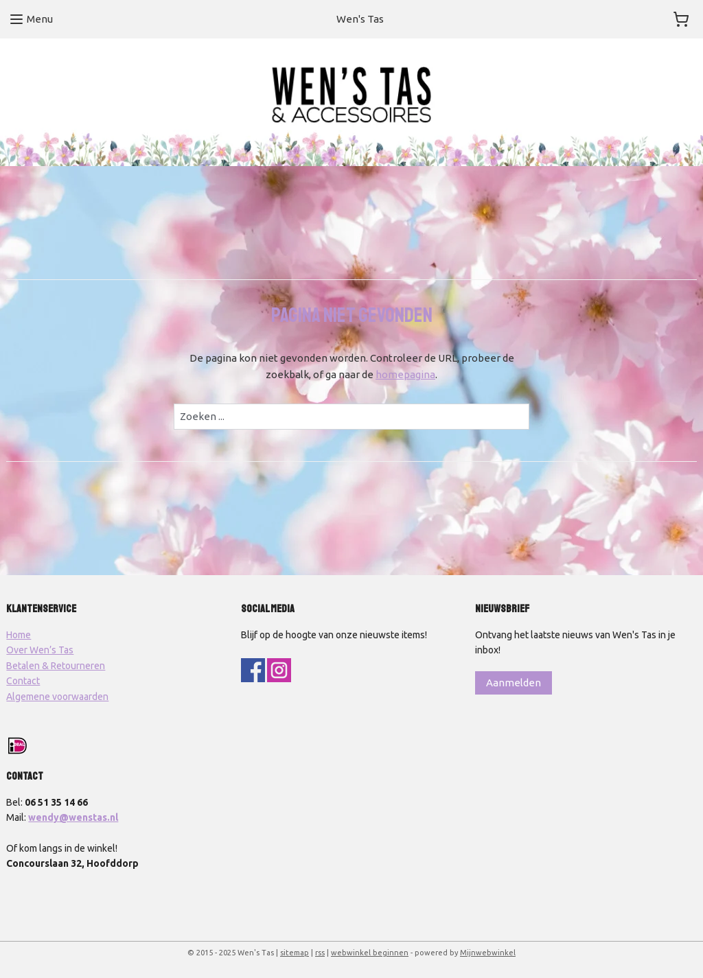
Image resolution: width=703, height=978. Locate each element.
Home (18, 634)
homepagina (405, 374)
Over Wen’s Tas (39, 649)
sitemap (294, 952)
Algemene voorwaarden (57, 696)
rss (320, 952)
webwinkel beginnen (369, 952)
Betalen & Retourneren (55, 665)
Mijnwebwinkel (488, 952)
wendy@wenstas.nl (73, 817)
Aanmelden (513, 682)
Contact (23, 680)
